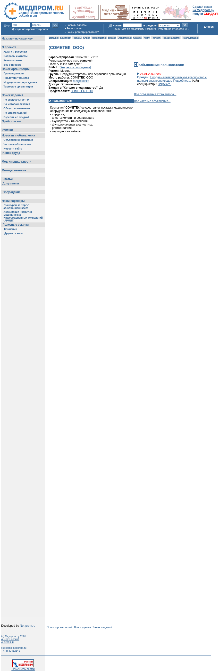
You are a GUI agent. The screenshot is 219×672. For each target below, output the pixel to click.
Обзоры (138, 37)
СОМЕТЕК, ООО (82, 91)
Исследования (190, 37)
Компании (65, 37)
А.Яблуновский (10, 639)
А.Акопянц (7, 641)
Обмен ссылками (23, 668)
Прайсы (77, 37)
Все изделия (82, 627)
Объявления (124, 37)
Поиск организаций (60, 627)
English (209, 26)
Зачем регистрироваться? (83, 32)
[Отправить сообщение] (75, 67)
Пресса (112, 37)
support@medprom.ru (13, 647)
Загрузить (164, 84)
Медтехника (81, 81)
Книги (146, 37)
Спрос (86, 37)
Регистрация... (75, 28)
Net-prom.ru (27, 625)
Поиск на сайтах (171, 37)
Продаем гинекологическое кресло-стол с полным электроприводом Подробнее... (172, 79)
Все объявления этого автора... (155, 94)
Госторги (156, 37)
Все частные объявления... (152, 101)
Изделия (54, 37)
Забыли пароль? (77, 25)
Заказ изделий (102, 627)
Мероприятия (99, 37)
